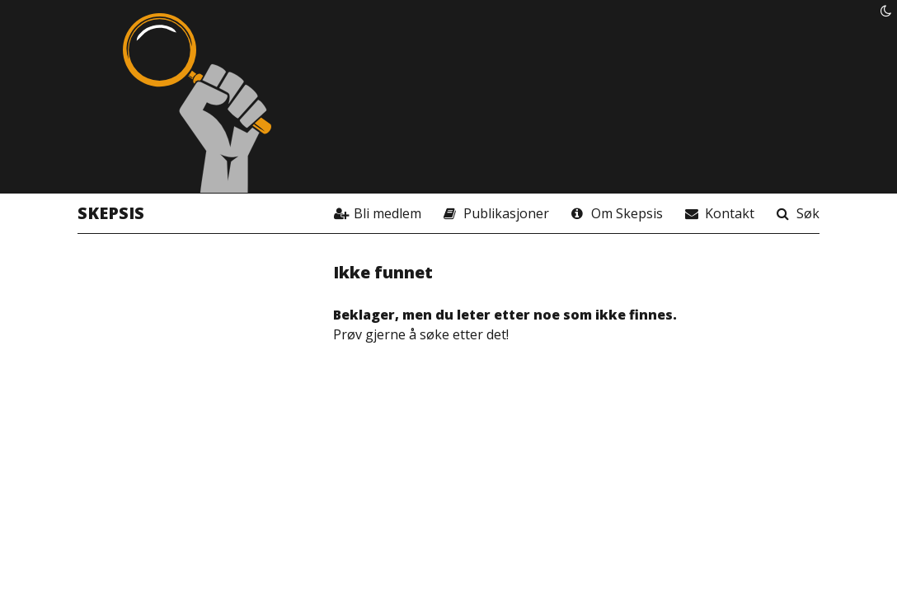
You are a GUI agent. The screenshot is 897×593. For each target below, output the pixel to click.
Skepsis (110, 213)
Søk (808, 213)
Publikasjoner (506, 213)
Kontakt (729, 213)
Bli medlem (387, 213)
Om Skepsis (627, 213)
